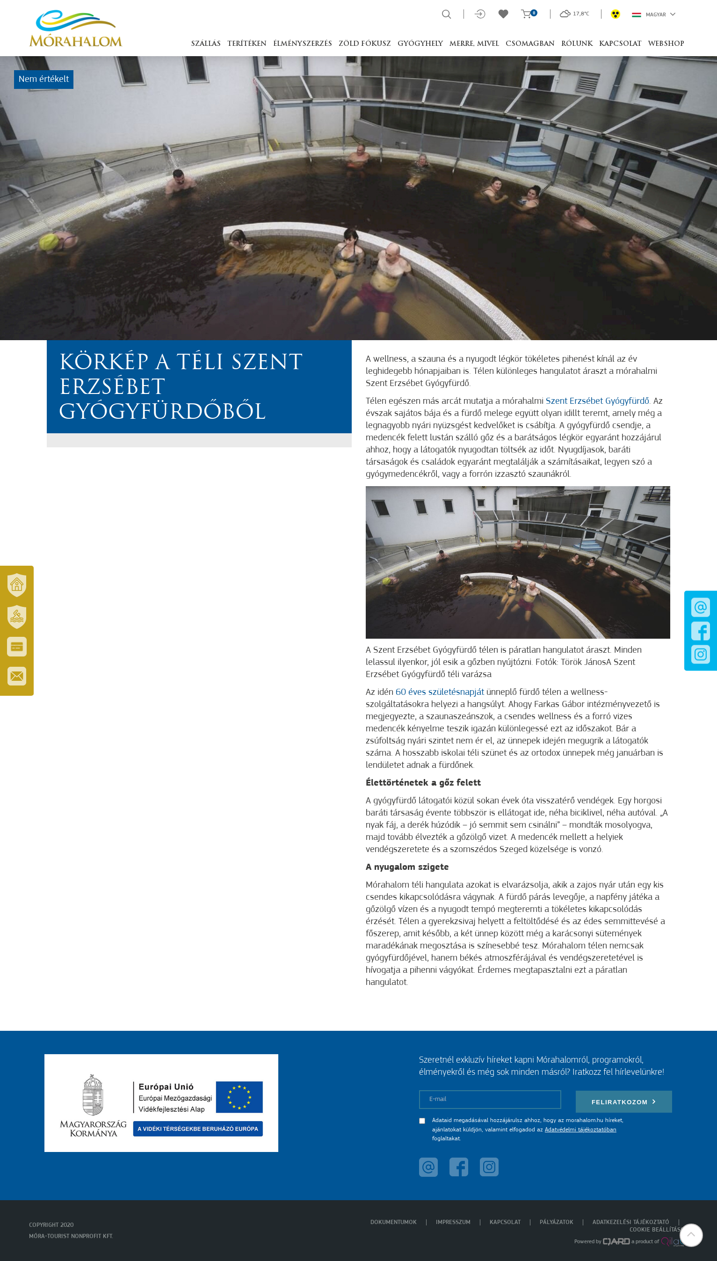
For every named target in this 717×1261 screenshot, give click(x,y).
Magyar (653, 14)
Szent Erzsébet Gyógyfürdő (597, 401)
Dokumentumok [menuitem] (393, 1222)
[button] (691, 1235)
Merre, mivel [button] (474, 44)
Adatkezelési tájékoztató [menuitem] (631, 1222)
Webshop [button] (666, 44)
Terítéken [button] (247, 44)
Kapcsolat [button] (620, 44)
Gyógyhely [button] (420, 44)
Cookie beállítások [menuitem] (659, 1230)
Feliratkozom (624, 1102)
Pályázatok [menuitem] (556, 1222)
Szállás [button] (206, 44)
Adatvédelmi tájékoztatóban (580, 1130)
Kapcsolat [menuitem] (505, 1222)
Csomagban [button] (530, 44)
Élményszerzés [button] (302, 44)
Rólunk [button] (577, 44)
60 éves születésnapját (440, 692)
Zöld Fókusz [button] (365, 44)
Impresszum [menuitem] (453, 1222)
